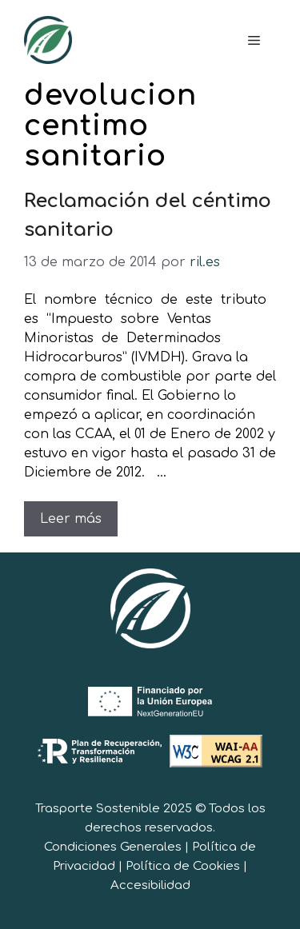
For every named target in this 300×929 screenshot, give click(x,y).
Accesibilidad (150, 885)
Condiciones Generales (113, 847)
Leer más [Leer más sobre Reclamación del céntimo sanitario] (71, 519)
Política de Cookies (183, 866)
